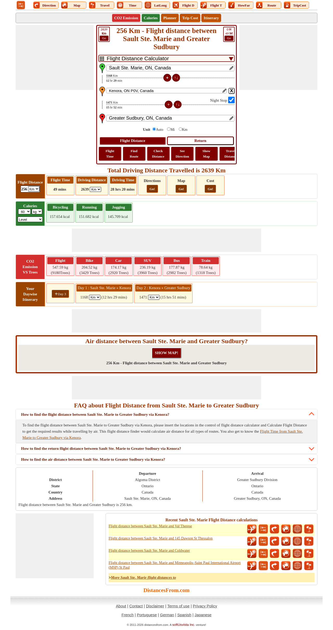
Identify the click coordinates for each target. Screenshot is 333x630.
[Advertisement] (55, 57)
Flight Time (110, 153)
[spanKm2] (153, 297)
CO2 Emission (126, 18)
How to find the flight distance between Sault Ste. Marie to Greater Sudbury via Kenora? (95, 414)
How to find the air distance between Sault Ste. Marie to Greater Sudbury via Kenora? (93, 459)
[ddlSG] (30, 219)
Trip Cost (190, 18)
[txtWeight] (24, 211)
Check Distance (158, 153)
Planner (170, 18)
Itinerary (211, 18)
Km (185, 130)
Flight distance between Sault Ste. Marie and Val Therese (150, 526)
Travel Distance (230, 153)
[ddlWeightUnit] (37, 211)
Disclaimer (155, 606)
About (121, 606)
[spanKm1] (94, 297)
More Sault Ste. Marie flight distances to (143, 577)
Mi (172, 130)
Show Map (206, 153)
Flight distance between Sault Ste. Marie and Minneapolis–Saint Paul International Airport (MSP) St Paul (174, 565)
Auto (159, 130)
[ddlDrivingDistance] (95, 189)
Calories (151, 18)
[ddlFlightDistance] (33, 189)
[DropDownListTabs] (166, 58)
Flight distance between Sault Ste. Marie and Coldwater (149, 551)
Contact (136, 606)
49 (229, 34)
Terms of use (178, 606)
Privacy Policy (205, 606)
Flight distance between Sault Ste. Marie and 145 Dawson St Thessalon (160, 538)
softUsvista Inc (183, 625)
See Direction (182, 153)
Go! (152, 189)
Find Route (134, 153)
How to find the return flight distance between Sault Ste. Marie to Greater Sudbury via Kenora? (101, 448)
